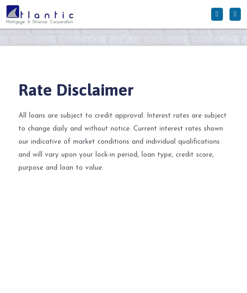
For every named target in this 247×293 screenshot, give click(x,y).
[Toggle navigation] (235, 14)
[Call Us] (217, 14)
